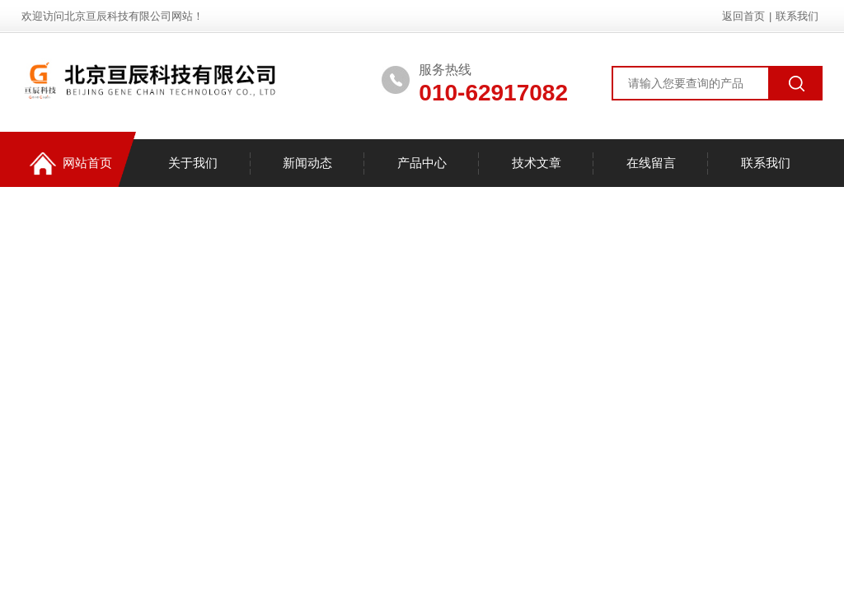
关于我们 (193, 163)
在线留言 (651, 163)
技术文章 (536, 163)
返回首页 (743, 16)
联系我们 (797, 16)
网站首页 (71, 163)
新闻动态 (307, 163)
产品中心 (422, 163)
